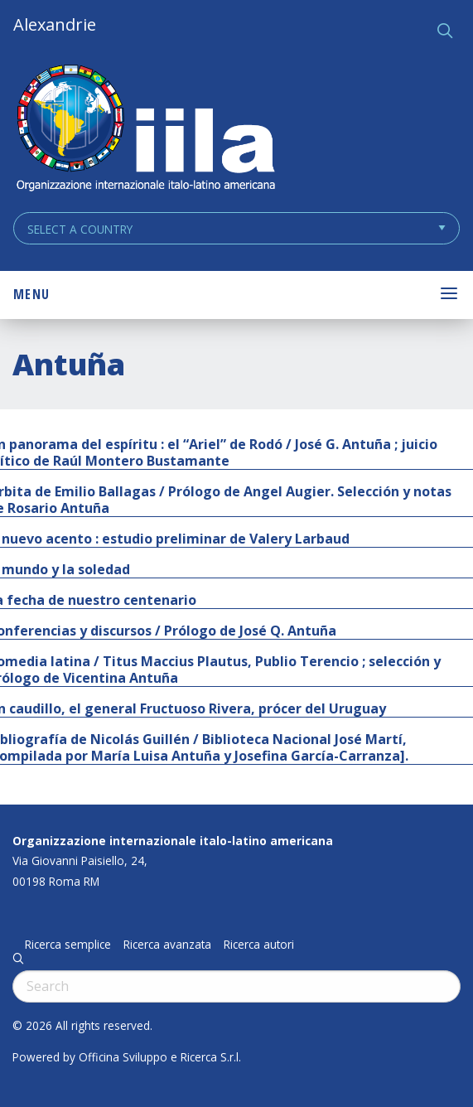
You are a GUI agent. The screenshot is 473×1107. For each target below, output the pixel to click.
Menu (31, 294)
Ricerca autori (259, 944)
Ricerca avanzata (167, 944)
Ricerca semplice (68, 944)
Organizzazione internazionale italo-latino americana (172, 840)
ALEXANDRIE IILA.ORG (145, 129)
